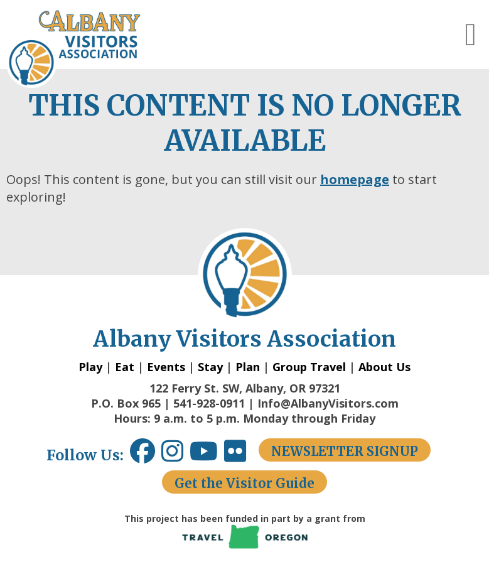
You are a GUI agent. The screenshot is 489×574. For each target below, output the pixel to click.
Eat (124, 366)
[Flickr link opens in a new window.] (241, 455)
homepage (354, 179)
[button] (470, 34)
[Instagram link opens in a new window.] (175, 455)
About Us (384, 366)
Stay (210, 366)
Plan (247, 366)
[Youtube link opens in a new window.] (207, 455)
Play (90, 366)
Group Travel (309, 366)
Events (166, 366)
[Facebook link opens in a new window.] (142, 455)
